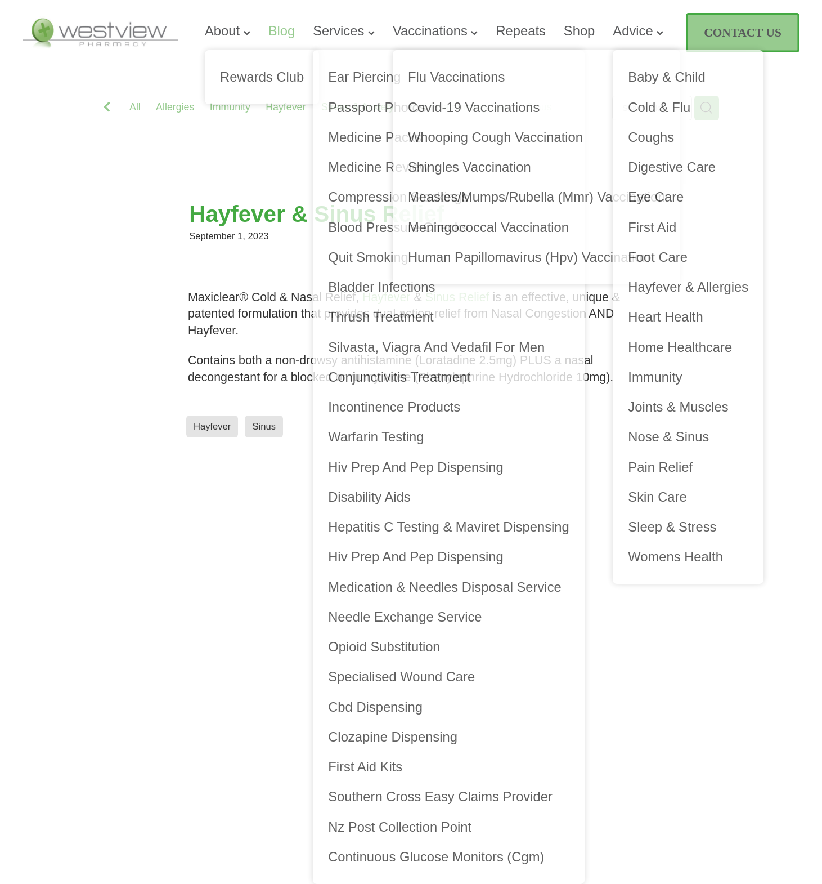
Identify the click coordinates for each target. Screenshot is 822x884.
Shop (579, 30)
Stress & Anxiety (357, 107)
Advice (638, 30)
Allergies (175, 107)
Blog (281, 30)
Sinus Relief (457, 297)
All (135, 107)
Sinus (539, 107)
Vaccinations (435, 30)
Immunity (230, 107)
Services (344, 30)
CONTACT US (742, 32)
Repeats (520, 30)
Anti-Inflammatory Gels (460, 107)
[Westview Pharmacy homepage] (100, 32)
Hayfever (286, 107)
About (227, 30)
